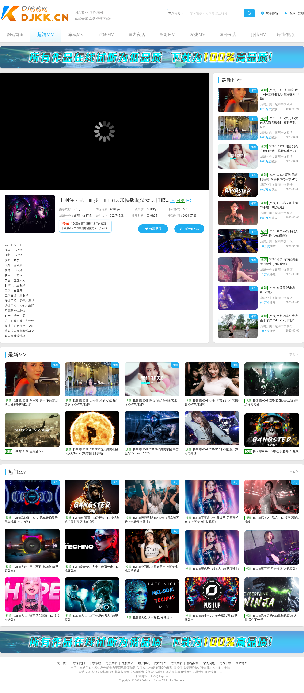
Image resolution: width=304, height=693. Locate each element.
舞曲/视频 (287, 34)
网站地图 (241, 663)
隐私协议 (160, 663)
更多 (294, 354)
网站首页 (15, 34)
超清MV (45, 34)
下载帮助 (95, 663)
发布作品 (272, 13)
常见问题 (209, 663)
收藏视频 (153, 229)
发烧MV (197, 34)
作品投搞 (193, 663)
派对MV (167, 34)
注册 (301, 13)
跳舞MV (106, 34)
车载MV (76, 34)
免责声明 (111, 663)
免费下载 (225, 663)
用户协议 (144, 663)
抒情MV (258, 34)
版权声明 (128, 663)
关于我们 (63, 663)
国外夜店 (228, 34)
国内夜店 (136, 34)
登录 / (293, 13)
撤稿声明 (176, 663)
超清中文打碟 (83, 215)
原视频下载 (189, 229)
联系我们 (79, 663)
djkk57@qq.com (158, 676)
